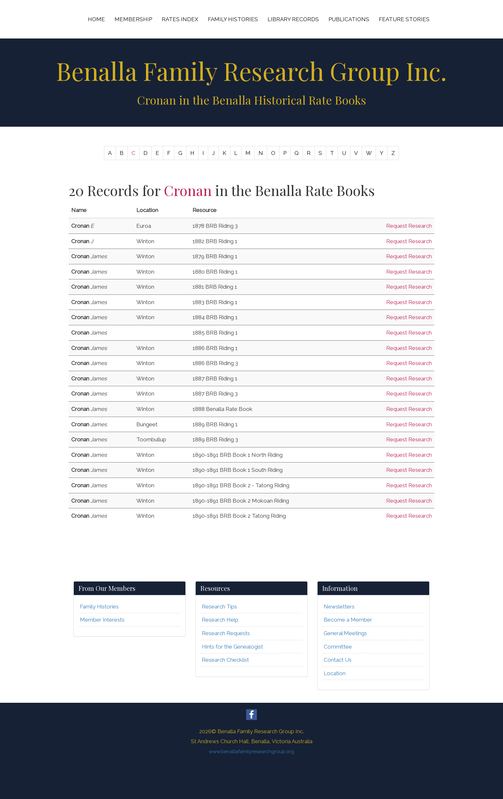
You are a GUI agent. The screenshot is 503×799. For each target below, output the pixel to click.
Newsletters (339, 606)
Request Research (409, 226)
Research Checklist (225, 660)
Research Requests (226, 633)
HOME (96, 19)
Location (334, 673)
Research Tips (219, 606)
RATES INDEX (180, 19)
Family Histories (99, 606)
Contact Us (338, 660)
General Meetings (345, 633)
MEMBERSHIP (133, 19)
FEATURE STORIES (404, 19)
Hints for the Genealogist (232, 646)
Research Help (220, 619)
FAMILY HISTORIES (233, 19)
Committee (338, 646)
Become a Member (348, 619)
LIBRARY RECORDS (293, 19)
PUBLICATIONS (348, 19)
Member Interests (102, 619)
